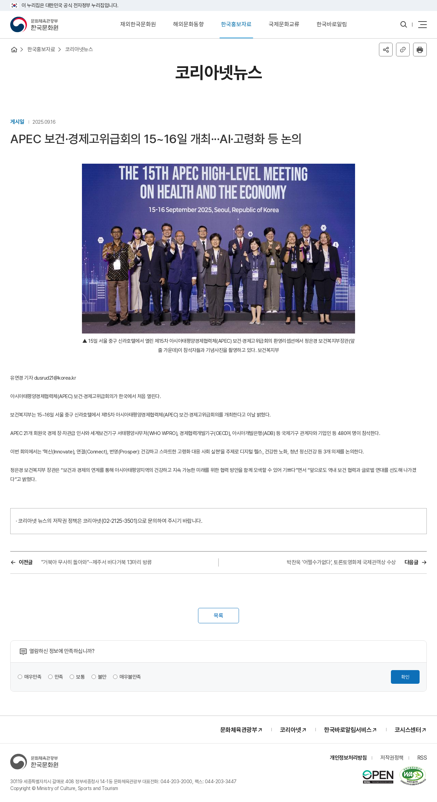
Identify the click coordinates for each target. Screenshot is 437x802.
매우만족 (32, 677)
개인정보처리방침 (348, 758)
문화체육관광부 (238, 729)
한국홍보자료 (236, 24)
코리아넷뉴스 (79, 49)
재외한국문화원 (138, 24)
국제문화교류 (284, 24)
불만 (102, 677)
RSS (422, 758)
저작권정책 (392, 758)
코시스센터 (408, 729)
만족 (59, 677)
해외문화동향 (188, 24)
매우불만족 (130, 677)
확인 (405, 677)
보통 (80, 677)
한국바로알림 (331, 24)
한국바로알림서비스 (348, 729)
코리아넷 (290, 729)
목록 (218, 615)
